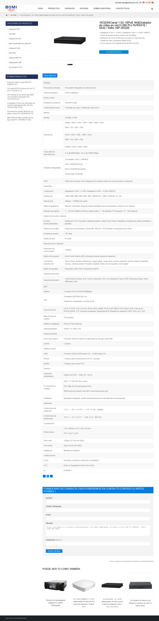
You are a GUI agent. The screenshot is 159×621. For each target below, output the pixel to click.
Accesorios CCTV (15, 67)
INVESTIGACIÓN (114, 54)
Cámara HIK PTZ (15, 58)
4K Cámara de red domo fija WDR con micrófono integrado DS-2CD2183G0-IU (20, 97)
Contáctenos (123, 8)
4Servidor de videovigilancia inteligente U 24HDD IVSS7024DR (131, 561)
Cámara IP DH (14, 29)
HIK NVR (12, 53)
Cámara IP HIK (14, 48)
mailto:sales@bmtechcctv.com (127, 3)
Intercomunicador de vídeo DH (20, 43)
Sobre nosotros (102, 8)
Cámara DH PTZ (15, 39)
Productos (54, 8)
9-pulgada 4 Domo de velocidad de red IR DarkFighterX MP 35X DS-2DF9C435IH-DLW (21, 105)
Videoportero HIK (15, 62)
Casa (40, 8)
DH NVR (14, 15)
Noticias (84, 8)
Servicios (70, 8)
